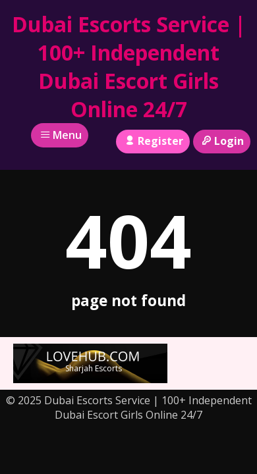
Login (222, 141)
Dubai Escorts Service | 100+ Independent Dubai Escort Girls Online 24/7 (129, 66)
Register (153, 141)
